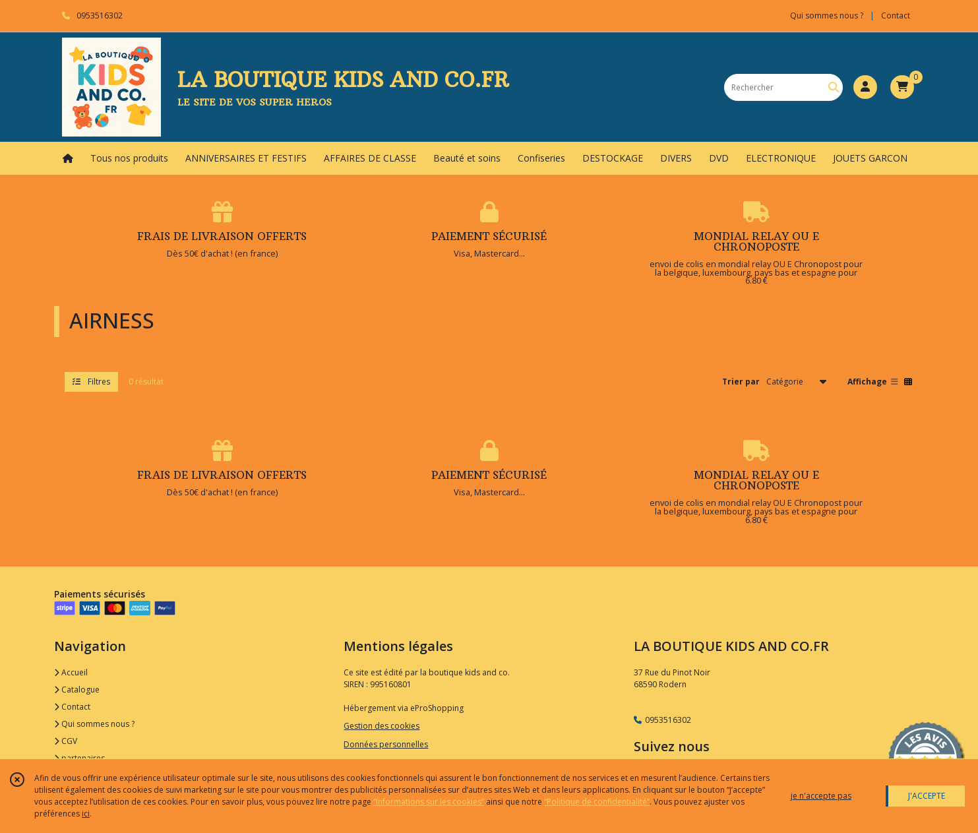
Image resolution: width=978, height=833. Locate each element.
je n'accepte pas (821, 795)
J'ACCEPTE (926, 795)
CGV (65, 741)
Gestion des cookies (381, 725)
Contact (895, 15)
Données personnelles (386, 744)
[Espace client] (865, 87)
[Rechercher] (833, 87)
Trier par (741, 381)
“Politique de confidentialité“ (597, 801)
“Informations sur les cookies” (428, 801)
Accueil (71, 672)
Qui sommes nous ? (94, 723)
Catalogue (77, 689)
